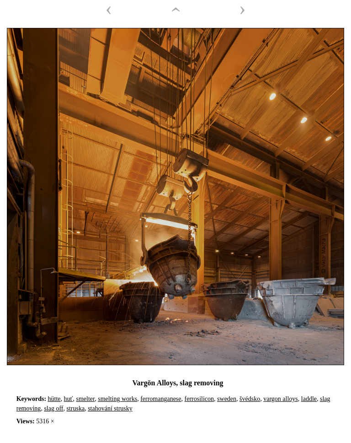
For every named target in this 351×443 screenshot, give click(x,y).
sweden (226, 398)
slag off (53, 408)
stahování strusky (110, 408)
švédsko (249, 398)
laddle (309, 398)
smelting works (117, 398)
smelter (85, 398)
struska (76, 408)
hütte (54, 398)
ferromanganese (160, 398)
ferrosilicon (199, 398)
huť (68, 398)
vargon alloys (280, 398)
